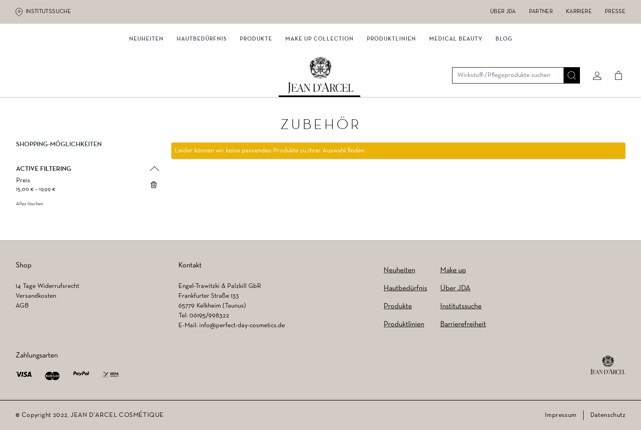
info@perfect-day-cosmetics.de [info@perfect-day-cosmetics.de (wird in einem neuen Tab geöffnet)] (242, 325)
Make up (453, 270)
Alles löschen (29, 206)
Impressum (561, 415)
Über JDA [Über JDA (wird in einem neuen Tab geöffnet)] (503, 11)
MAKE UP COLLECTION (319, 85)
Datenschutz (607, 415)
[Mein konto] (594, 52)
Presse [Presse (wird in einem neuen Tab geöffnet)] (615, 11)
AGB (22, 306)
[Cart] (615, 52)
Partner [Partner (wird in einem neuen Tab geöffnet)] (541, 11)
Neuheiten (146, 85)
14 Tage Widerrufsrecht (47, 286)
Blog (504, 85)
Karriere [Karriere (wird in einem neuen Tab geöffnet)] (579, 11)
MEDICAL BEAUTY (455, 85)
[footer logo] (608, 365)
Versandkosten (36, 296)
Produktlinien (391, 85)
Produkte (256, 85)
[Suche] (568, 52)
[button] (87, 153)
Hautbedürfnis (202, 85)
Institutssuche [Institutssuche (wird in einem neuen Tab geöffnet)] (48, 11)
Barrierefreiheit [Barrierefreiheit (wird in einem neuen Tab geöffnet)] (463, 324)
